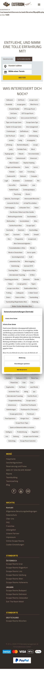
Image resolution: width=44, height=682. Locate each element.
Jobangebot (11, 529)
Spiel (7, 234)
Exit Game (14, 113)
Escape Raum (11, 118)
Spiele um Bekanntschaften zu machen (22, 427)
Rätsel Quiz (34, 378)
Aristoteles (16, 181)
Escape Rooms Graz (14, 563)
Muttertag (35, 302)
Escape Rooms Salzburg (16, 574)
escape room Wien (13, 288)
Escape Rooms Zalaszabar (17, 597)
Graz (31, 382)
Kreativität (9, 104)
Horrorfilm (12, 185)
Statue (10, 284)
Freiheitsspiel (11, 131)
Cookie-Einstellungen (15, 544)
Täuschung (17, 194)
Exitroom (23, 176)
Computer (34, 176)
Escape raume (30, 400)
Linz (7, 436)
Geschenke (9, 230)
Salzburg (16, 436)
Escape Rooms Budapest (16, 590)
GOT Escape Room (27, 113)
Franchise (10, 526)
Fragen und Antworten (13, 167)
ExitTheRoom (24, 131)
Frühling (8, 293)
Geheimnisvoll (20, 158)
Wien (35, 221)
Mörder (32, 248)
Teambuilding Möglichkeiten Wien (16, 302)
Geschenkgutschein (18, 257)
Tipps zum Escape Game (13, 122)
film (38, 181)
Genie (27, 167)
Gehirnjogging (9, 207)
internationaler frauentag (17, 275)
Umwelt (36, 234)
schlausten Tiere (24, 207)
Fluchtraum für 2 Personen (29, 409)
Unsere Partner (12, 533)
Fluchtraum (30, 414)
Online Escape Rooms (15, 540)
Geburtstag (11, 441)
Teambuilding (33, 297)
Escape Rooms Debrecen (16, 594)
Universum (33, 158)
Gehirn (22, 136)
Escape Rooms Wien (14, 578)
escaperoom (32, 239)
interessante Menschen (31, 199)
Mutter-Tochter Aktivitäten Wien (22, 306)
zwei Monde (34, 387)
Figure (33, 284)
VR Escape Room (29, 109)
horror (36, 167)
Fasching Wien (13, 270)
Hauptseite (11, 458)
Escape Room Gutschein (28, 441)
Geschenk (16, 234)
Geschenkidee (31, 216)
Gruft (30, 257)
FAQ (8, 522)
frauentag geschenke (11, 279)
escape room (33, 100)
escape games (22, 284)
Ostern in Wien (20, 297)
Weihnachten (11, 221)
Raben (37, 207)
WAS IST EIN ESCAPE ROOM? (18, 469)
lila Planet (22, 387)
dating (26, 391)
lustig (20, 140)
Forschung (31, 172)
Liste (33, 185)
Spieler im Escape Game (13, 127)
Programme (19, 239)
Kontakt (9, 507)
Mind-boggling (29, 261)
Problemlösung (22, 432)
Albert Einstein (14, 163)
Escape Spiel (31, 225)
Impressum (11, 537)
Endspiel (36, 418)
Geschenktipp (33, 230)
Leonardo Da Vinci (13, 203)
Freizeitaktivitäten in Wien (17, 248)
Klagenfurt (35, 432)
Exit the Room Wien (15, 225)
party (11, 149)
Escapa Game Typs (32, 122)
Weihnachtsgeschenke (15, 216)
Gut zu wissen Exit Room (28, 118)
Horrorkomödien (33, 154)
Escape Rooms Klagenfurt (17, 567)
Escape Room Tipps (22, 423)
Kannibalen (23, 185)
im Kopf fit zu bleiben (30, 203)
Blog (8, 484)
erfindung (9, 145)
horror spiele (31, 252)
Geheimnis (26, 279)
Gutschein (21, 230)
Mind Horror (34, 104)
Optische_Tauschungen (12, 199)
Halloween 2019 (21, 378)
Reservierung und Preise (16, 466)
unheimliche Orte (14, 261)
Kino (9, 239)
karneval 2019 (28, 266)
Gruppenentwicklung (15, 400)
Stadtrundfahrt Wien (30, 288)
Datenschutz (11, 514)
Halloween (9, 100)
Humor (9, 158)
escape (35, 145)
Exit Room (21, 100)
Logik (6, 181)
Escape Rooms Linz (14, 571)
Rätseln (21, 154)
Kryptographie (9, 154)
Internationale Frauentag (15, 396)
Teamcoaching (12, 481)
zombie (11, 140)
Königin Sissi (25, 418)
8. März (32, 275)
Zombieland (28, 181)
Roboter (12, 172)
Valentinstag (15, 266)
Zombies (8, 378)
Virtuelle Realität (14, 109)
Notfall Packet (13, 190)
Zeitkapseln (20, 293)
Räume (9, 473)
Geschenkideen (24, 221)
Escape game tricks (16, 414)
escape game (21, 104)
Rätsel (35, 131)
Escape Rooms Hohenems (17, 582)
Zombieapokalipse (29, 190)
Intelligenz (9, 432)
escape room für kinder (31, 436)
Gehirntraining (33, 136)
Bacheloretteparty (22, 145)
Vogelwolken (10, 387)
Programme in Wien (29, 270)
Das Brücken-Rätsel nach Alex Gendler (22, 212)
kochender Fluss (14, 391)
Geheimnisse (12, 405)
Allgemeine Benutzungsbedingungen (21, 511)
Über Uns (10, 518)
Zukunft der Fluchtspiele (28, 405)
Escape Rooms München (16, 620)
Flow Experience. (10, 418)
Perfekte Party (21, 149)
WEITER (22, 77)
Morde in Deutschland (15, 252)
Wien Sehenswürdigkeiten (22, 243)
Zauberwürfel (11, 176)
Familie (26, 234)
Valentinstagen (11, 409)
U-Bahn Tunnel (33, 293)
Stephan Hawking (28, 163)
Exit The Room (10, 136)
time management (32, 127)
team (21, 172)
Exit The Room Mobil (15, 601)
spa (34, 391)
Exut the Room (32, 396)
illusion (28, 194)
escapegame (31, 140)
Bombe (37, 279)
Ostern (8, 297)
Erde (24, 382)
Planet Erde (14, 382)
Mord (33, 149)
